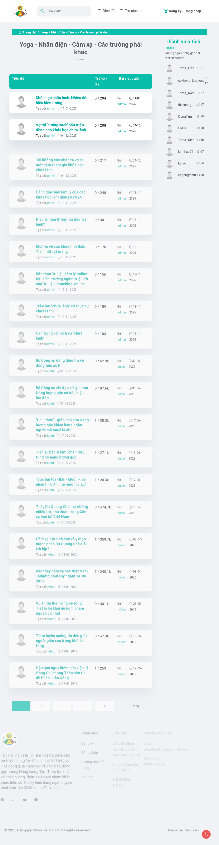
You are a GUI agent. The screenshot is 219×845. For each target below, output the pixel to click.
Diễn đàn (107, 11)
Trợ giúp (129, 11)
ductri (50, 380)
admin (50, 113)
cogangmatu (192, 175)
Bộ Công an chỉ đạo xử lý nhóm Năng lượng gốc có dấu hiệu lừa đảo (62, 401)
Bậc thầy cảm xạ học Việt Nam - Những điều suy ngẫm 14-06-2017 (62, 584)
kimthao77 (190, 152)
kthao (187, 163)
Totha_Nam (191, 93)
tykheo (50, 563)
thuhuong (189, 105)
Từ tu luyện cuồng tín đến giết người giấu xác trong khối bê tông (61, 649)
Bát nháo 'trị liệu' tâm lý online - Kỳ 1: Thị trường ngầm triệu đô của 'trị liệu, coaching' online (62, 287)
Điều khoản (166, 830)
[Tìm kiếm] (64, 11)
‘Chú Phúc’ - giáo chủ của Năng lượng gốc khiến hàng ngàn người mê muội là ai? (62, 433)
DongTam (190, 117)
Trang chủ (27, 27)
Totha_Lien (191, 68)
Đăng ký (175, 11)
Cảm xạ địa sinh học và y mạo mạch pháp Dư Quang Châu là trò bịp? (61, 552)
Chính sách (183, 830)
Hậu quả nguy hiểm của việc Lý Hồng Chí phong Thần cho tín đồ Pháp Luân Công (62, 681)
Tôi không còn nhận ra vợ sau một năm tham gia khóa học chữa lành (61, 173)
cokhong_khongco (196, 81)
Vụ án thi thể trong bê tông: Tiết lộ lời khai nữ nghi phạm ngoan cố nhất (60, 617)
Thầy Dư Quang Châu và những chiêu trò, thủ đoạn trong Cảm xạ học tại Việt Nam (62, 520)
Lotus (187, 128)
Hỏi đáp (81, 777)
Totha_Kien (191, 140)
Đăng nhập (193, 11)
